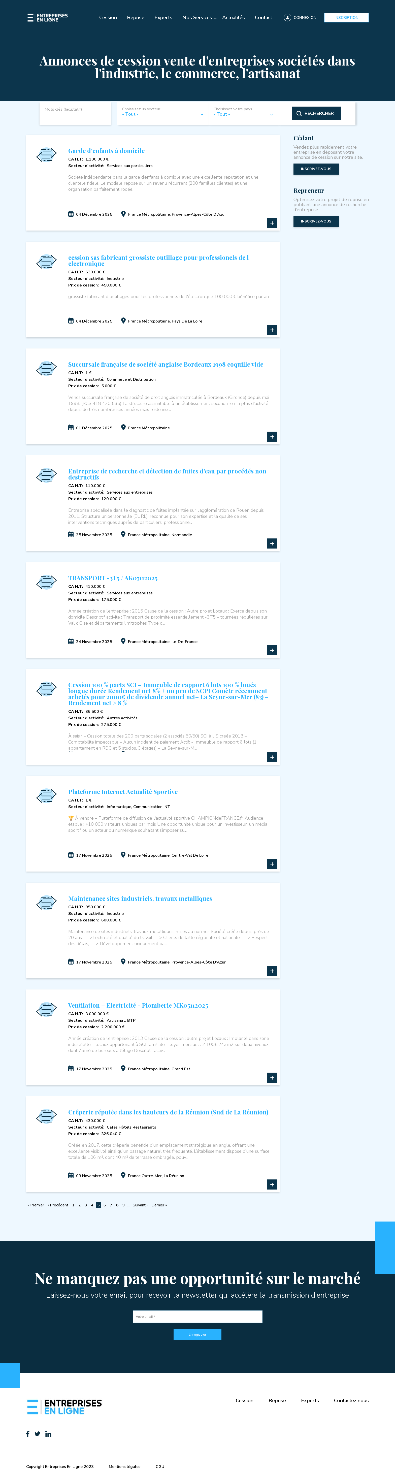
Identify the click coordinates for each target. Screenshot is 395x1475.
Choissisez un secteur (141, 109)
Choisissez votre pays (233, 109)
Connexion (305, 17)
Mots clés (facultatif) (63, 109)
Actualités (233, 17)
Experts (163, 17)
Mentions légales (125, 1466)
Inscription (346, 17)
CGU (160, 1466)
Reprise (135, 17)
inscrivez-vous (316, 169)
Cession (108, 17)
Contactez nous (351, 1400)
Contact (263, 17)
